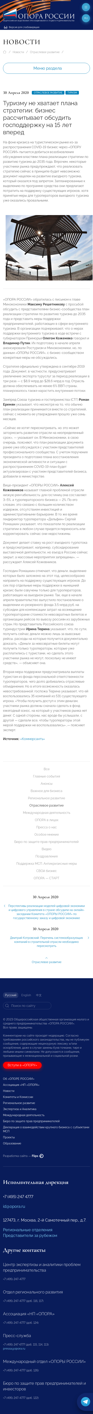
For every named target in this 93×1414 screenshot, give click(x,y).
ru (86, 18)
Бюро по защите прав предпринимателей (46, 842)
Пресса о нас (46, 827)
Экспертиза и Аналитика (19, 1109)
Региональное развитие (46, 798)
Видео (47, 849)
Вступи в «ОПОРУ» (22, 1065)
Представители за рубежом (30, 1235)
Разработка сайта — (23, 1156)
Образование (12, 1143)
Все (47, 769)
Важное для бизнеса (46, 791)
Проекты (9, 1137)
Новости (18, 52)
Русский (10, 995)
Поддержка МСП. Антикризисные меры (46, 864)
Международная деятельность (46, 813)
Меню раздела (47, 68)
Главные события (46, 776)
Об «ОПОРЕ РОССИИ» (18, 1078)
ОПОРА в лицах (46, 820)
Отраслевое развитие (45, 52)
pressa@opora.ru (14, 1348)
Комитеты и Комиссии (18, 1097)
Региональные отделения (27, 1229)
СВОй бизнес (46, 871)
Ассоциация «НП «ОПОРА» (21, 1084)
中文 (39, 995)
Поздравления (46, 856)
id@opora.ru (14, 1206)
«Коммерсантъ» (32, 741)
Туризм (72, 92)
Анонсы (47, 784)
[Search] (27, 1005)
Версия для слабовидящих (21, 27)
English (26, 995)
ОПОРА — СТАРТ (46, 878)
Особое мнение (46, 834)
